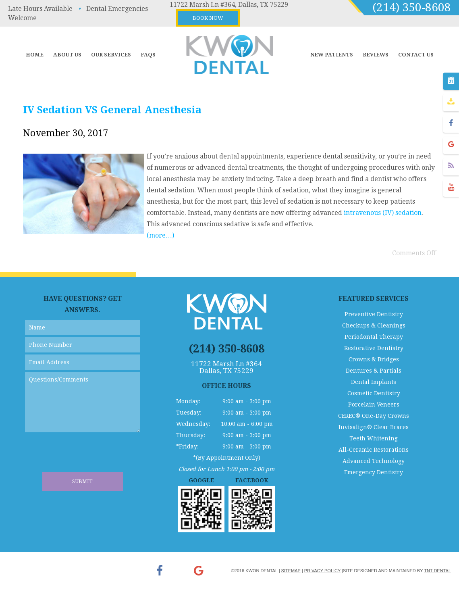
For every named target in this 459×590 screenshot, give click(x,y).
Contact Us (416, 55)
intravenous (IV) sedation (383, 213)
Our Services (111, 55)
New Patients (331, 55)
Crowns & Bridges (374, 359)
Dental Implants (373, 382)
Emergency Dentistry (373, 472)
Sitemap (291, 570)
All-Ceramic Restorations (374, 449)
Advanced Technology (374, 461)
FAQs (148, 55)
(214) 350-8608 (411, 7)
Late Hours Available (40, 9)
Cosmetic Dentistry (373, 393)
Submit (82, 481)
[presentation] (86, 456)
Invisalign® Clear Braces (374, 427)
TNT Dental (437, 570)
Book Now (208, 18)
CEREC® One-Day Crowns (373, 416)
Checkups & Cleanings (373, 325)
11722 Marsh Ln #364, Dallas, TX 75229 (229, 4)
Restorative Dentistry (373, 348)
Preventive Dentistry (374, 314)
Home (35, 55)
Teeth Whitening (373, 438)
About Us (67, 55)
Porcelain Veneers (373, 404)
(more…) (160, 235)
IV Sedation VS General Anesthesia (112, 110)
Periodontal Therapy (374, 337)
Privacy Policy (322, 570)
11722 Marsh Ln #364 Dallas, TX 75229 (226, 367)
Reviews (375, 55)
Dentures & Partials (373, 370)
